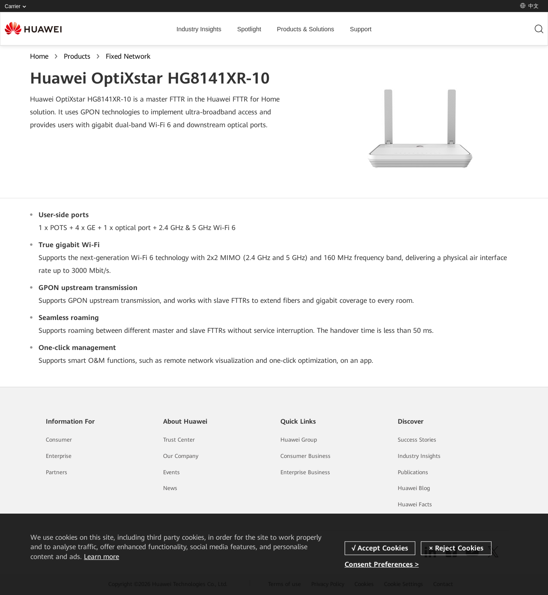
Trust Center (179, 440)
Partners (56, 472)
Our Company (180, 456)
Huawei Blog (414, 488)
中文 (529, 6)
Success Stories (417, 440)
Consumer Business (305, 456)
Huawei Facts (415, 504)
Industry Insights (198, 29)
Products (77, 56)
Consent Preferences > (382, 564)
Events (171, 472)
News (170, 488)
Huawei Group (298, 440)
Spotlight (249, 29)
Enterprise (58, 456)
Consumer (59, 440)
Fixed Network (128, 56)
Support (360, 29)
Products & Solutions (305, 29)
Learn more (101, 557)
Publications (413, 472)
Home (39, 56)
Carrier (17, 6)
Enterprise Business (305, 472)
